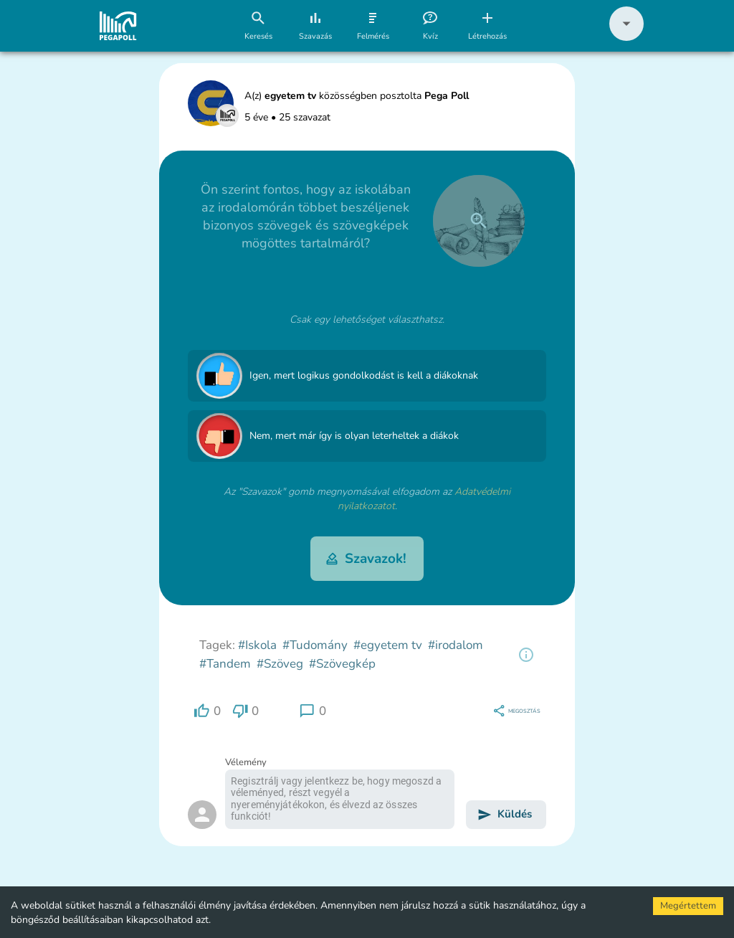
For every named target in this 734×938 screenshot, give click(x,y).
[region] (526, 654)
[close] (478, 220)
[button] (626, 37)
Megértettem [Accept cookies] (688, 905)
